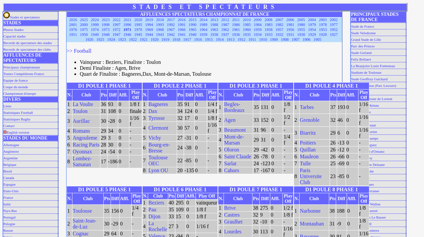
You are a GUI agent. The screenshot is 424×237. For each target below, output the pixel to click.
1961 (236, 29)
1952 (334, 29)
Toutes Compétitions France (23, 74)
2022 (116, 19)
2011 (236, 19)
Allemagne (11, 145)
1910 (263, 39)
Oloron (231, 149)
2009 (258, 19)
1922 (133, 39)
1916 (198, 39)
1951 (73, 34)
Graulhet (233, 221)
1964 (203, 29)
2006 (290, 19)
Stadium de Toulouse (366, 72)
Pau (152, 209)
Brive (230, 208)
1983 (269, 24)
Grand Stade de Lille (366, 39)
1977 (334, 24)
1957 (279, 29)
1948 (106, 34)
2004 (312, 19)
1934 (258, 34)
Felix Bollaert (361, 59)
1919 (166, 39)
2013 (214, 19)
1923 (122, 39)
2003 (323, 19)
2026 (73, 19)
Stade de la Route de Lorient (371, 99)
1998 (106, 24)
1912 (242, 39)
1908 (285, 39)
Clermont (158, 128)
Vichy (154, 138)
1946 (127, 34)
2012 (225, 19)
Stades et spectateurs (21, 17)
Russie (8, 230)
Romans (81, 131)
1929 (312, 34)
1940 (193, 34)
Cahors (231, 170)
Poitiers (308, 142)
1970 (138, 29)
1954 (312, 29)
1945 (138, 34)
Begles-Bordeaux (234, 107)
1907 (296, 39)
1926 (89, 39)
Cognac (81, 233)
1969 (149, 29)
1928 (323, 34)
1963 (214, 29)
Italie (7, 204)
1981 (290, 24)
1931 (290, 34)
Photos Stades (13, 30)
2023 (106, 19)
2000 (84, 24)
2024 (95, 19)
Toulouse (82, 211)
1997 (116, 24)
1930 (301, 34)
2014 (203, 19)
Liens (7, 106)
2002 (334, 19)
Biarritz (308, 133)
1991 (182, 24)
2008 (269, 19)
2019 (149, 19)
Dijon (154, 216)
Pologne (9, 224)
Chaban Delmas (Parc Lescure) (373, 86)
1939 (203, 34)
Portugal (9, 217)
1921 (144, 39)
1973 (106, 29)
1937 (225, 34)
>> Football (78, 51)
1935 (247, 34)
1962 (225, 29)
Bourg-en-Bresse (159, 147)
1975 (84, 29)
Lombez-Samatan (82, 161)
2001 (73, 24)
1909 (274, 39)
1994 (149, 24)
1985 (247, 24)
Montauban (312, 223)
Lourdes (232, 231)
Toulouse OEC (158, 160)
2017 (171, 19)
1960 (247, 29)
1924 (111, 39)
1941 (182, 34)
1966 (182, 29)
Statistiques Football (18, 113)
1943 (160, 34)
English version (16, 132)
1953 (323, 29)
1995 (138, 24)
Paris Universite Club (311, 176)
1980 (301, 24)
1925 (100, 39)
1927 (334, 34)
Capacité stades (14, 36)
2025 (84, 19)
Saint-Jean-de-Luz (84, 223)
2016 (182, 19)
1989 (203, 24)
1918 (176, 39)
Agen (230, 120)
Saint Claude (237, 156)
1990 (193, 24)
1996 (127, 24)
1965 (193, 29)
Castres (232, 215)
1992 (171, 24)
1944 (149, 34)
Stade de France (362, 26)
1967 (171, 29)
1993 (160, 24)
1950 (84, 34)
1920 (155, 39)
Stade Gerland (361, 53)
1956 (290, 29)
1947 (116, 34)
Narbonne (310, 211)
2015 (193, 19)
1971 (127, 29)
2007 (279, 19)
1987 (225, 24)
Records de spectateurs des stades (27, 43)
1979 (312, 24)
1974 (95, 29)
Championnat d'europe (19, 93)
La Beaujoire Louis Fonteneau (373, 66)
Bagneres (158, 104)
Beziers (156, 202)
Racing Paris (86, 144)
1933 (269, 34)
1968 (160, 29)
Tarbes (307, 107)
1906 (306, 39)
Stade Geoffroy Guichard (369, 79)
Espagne (9, 184)
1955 (301, 29)
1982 (279, 24)
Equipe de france (15, 80)
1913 (231, 39)
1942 (171, 34)
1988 (214, 24)
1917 (187, 39)
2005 (301, 19)
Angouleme (85, 138)
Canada (8, 178)
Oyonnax (82, 151)
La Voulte (83, 104)
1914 (220, 39)
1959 (258, 29)
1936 (236, 34)
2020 (138, 19)
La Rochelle (157, 226)
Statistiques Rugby (17, 119)
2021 (127, 19)
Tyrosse (156, 118)
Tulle (305, 163)
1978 (323, 24)
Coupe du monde (15, 87)
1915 (209, 39)
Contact (8, 126)
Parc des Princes (363, 46)
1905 (317, 39)
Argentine (10, 158)
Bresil (7, 171)
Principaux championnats (21, 67)
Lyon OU (158, 170)
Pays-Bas (10, 211)
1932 (279, 34)
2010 (247, 19)
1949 (95, 34)
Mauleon (309, 156)
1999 (95, 24)
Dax (152, 111)
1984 (258, 24)
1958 (269, 29)
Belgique (9, 165)
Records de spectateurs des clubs (27, 49)
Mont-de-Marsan (234, 139)
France (8, 197)
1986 (236, 24)
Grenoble (310, 120)
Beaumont (235, 130)
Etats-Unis (10, 191)
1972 (116, 29)
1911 (252, 39)
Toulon (80, 111)
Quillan (308, 149)
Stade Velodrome (363, 33)
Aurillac (81, 121)
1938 (214, 34)
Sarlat (230, 163)
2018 (160, 19)
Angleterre (11, 151)
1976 (73, 29)
